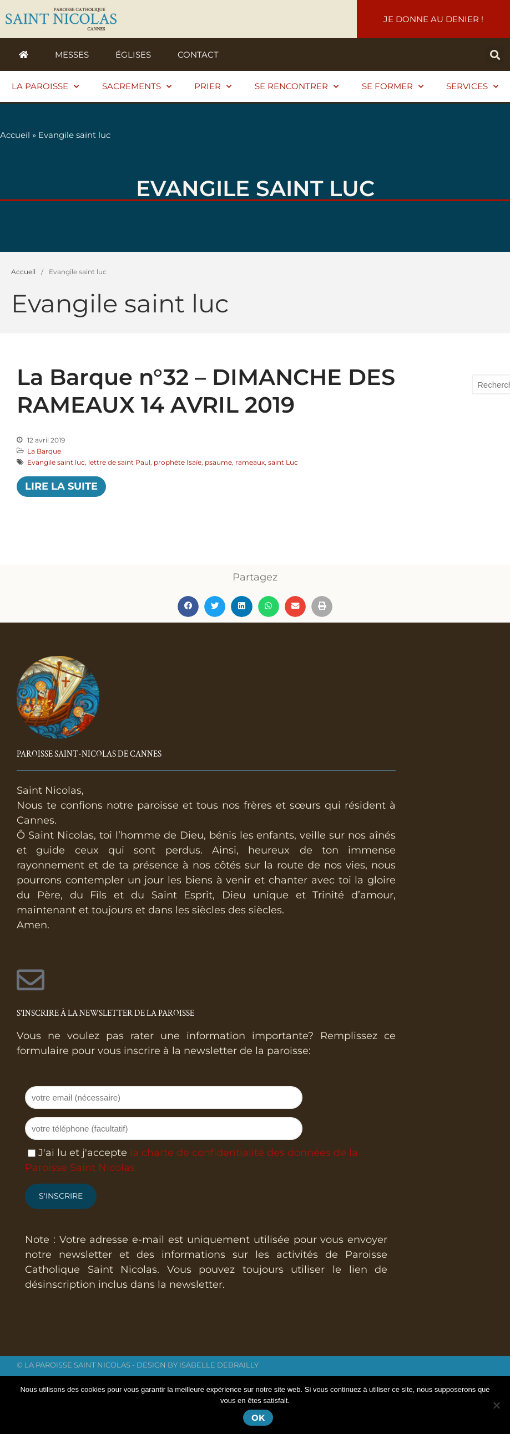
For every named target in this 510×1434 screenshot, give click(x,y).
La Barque (44, 451)
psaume (218, 462)
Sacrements (136, 86)
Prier (212, 86)
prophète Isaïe (177, 462)
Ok (258, 1417)
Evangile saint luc (56, 462)
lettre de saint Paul (119, 462)
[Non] (496, 1405)
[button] (495, 54)
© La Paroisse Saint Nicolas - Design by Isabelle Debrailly (138, 1364)
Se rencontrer (297, 86)
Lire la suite (61, 486)
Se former (392, 86)
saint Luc (283, 462)
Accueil (15, 135)
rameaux (250, 462)
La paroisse (45, 86)
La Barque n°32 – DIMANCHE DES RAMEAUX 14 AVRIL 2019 (206, 390)
